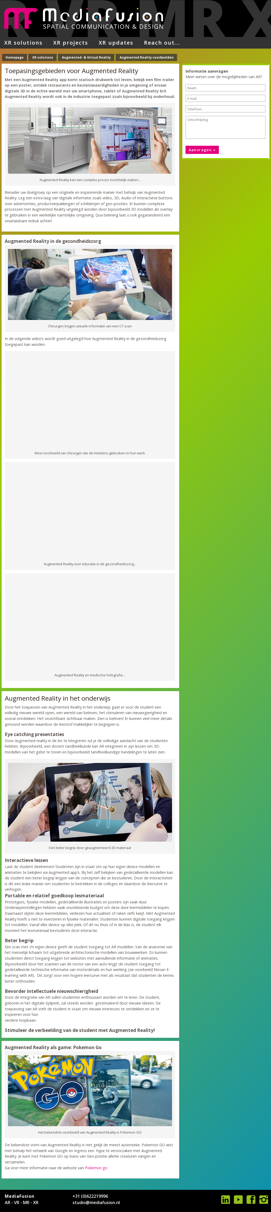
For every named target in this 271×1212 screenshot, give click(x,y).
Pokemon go (96, 1167)
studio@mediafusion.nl (96, 1202)
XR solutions (23, 42)
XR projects (70, 42)
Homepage (15, 57)
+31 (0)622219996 (90, 1196)
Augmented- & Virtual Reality (86, 57)
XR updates (116, 42)
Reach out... (162, 42)
